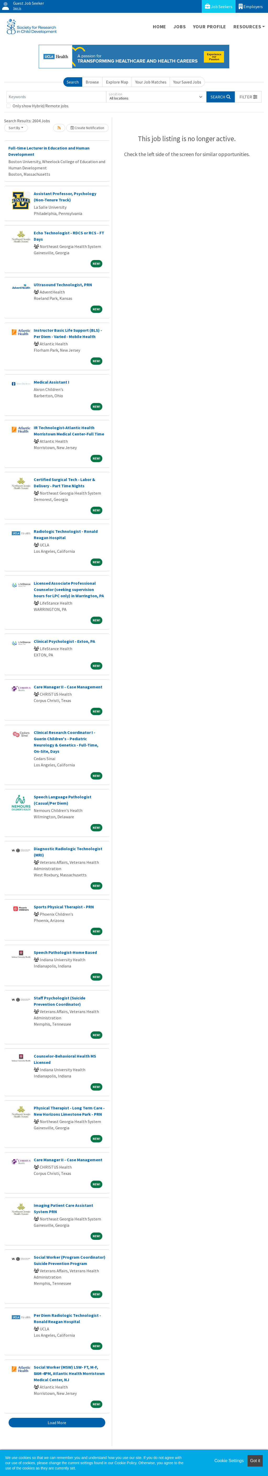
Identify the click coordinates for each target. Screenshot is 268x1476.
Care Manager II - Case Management (68, 686)
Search (73, 82)
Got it (255, 1460)
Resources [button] (247, 27)
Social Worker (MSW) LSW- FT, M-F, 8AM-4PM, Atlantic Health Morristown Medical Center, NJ (69, 1373)
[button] (248, 97)
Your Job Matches (150, 82)
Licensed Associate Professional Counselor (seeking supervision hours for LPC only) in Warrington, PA (69, 589)
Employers (251, 6)
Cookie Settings (229, 1460)
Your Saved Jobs (187, 82)
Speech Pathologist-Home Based (65, 952)
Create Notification (87, 127)
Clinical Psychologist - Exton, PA (64, 641)
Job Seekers (218, 6)
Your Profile (209, 27)
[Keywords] (56, 97)
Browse (92, 82)
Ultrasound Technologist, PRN (63, 284)
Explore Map (117, 82)
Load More (57, 1422)
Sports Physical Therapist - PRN (64, 906)
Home (159, 27)
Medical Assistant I (51, 382)
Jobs (180, 27)
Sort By (14, 127)
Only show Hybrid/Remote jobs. (41, 105)
